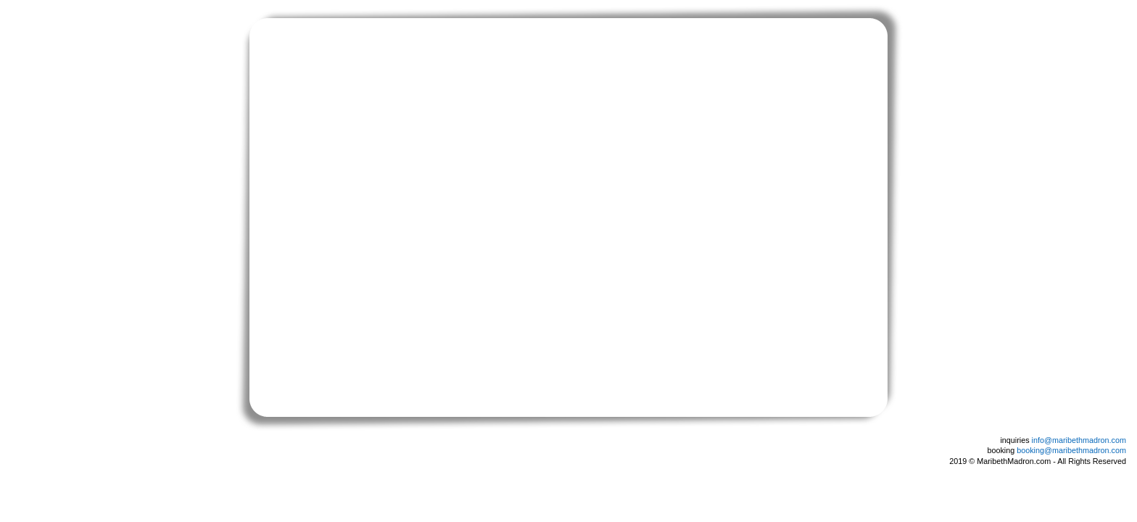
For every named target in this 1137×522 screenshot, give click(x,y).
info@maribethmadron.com (1079, 440)
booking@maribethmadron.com (1071, 450)
